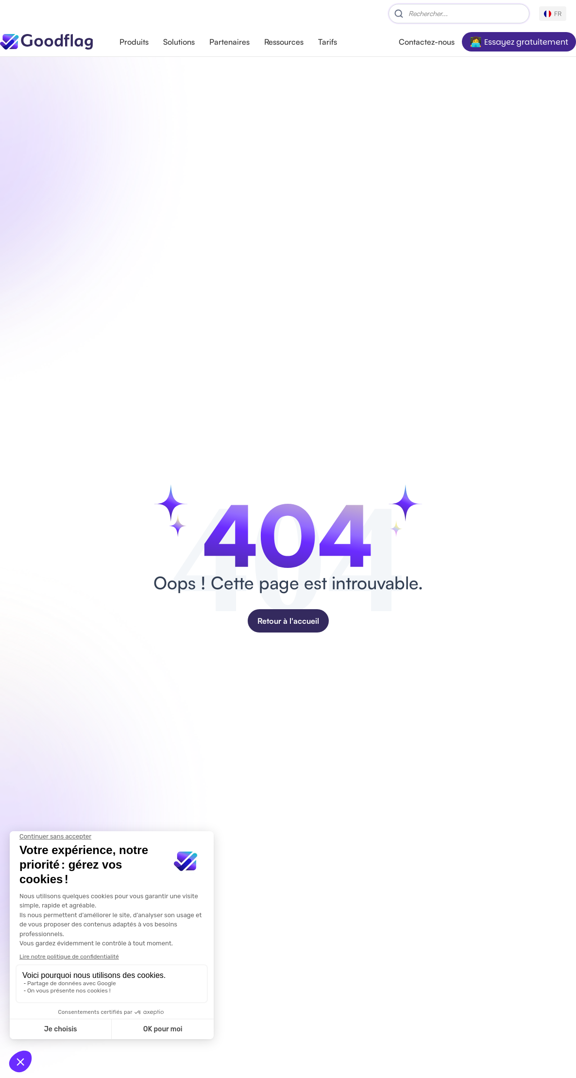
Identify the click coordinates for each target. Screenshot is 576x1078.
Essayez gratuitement (526, 42)
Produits (134, 42)
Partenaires (229, 42)
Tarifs (327, 42)
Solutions (179, 42)
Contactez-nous (427, 42)
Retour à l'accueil (288, 621)
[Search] (459, 13)
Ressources (284, 42)
